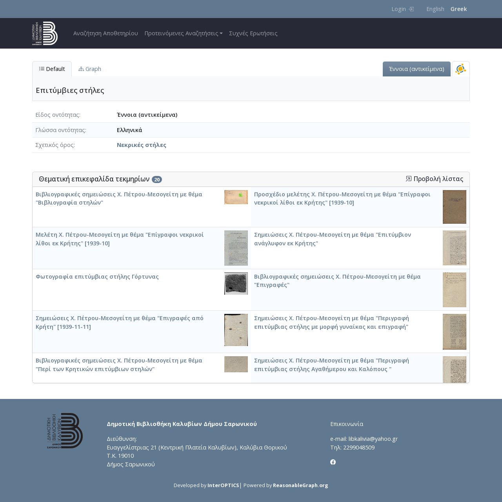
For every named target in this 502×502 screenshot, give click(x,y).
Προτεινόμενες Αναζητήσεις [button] (181, 33)
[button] (409, 178)
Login (402, 9)
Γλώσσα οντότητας (60, 130)
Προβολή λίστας (434, 179)
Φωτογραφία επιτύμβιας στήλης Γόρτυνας (97, 276)
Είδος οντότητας (57, 114)
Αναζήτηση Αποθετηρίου (105, 33)
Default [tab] (52, 68)
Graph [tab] (89, 68)
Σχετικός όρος (54, 145)
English (435, 9)
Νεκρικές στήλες (141, 145)
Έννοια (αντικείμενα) (416, 68)
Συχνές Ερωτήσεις (253, 33)
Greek (459, 9)
